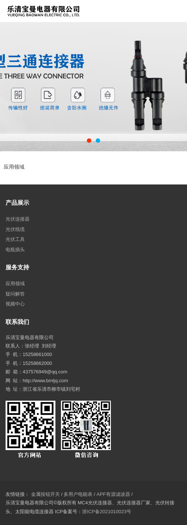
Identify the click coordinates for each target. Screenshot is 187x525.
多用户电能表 (78, 494)
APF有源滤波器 (113, 494)
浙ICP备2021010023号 (106, 511)
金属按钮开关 (45, 494)
